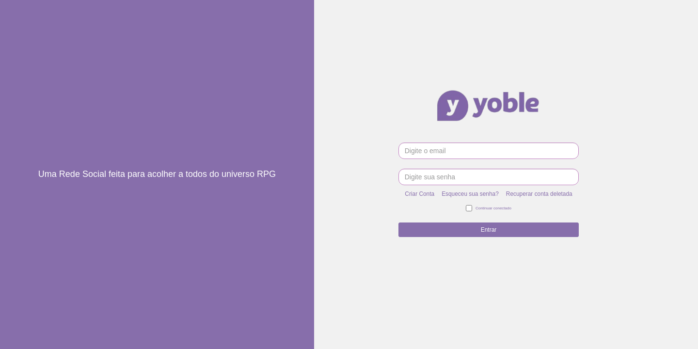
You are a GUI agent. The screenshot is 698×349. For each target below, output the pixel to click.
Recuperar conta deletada (539, 193)
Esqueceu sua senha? (470, 193)
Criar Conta (419, 193)
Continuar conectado (488, 208)
